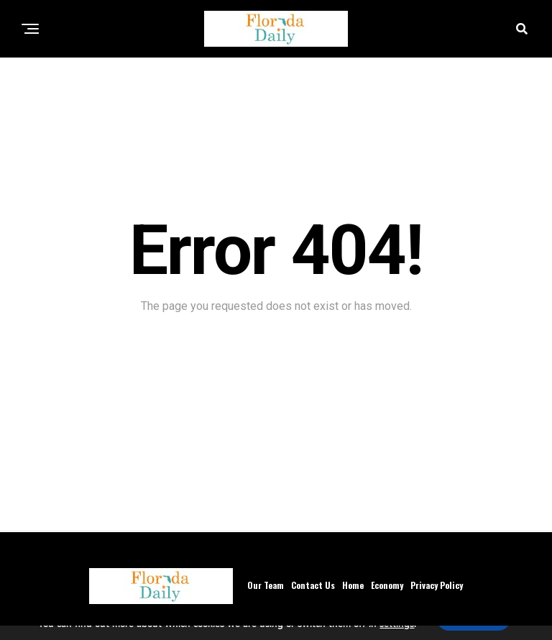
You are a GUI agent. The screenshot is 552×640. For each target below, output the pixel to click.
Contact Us (313, 585)
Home (353, 585)
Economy (387, 585)
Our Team (265, 585)
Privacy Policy (436, 585)
